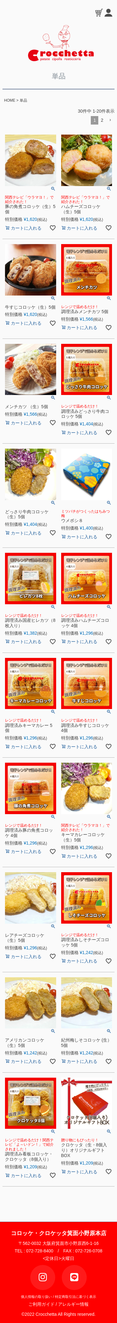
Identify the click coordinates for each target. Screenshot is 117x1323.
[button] (110, 120)
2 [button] (102, 120)
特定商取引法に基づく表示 (75, 1297)
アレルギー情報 (73, 1304)
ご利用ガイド (43, 1304)
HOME (9, 100)
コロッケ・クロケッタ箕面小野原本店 (58, 1233)
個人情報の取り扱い (36, 1297)
